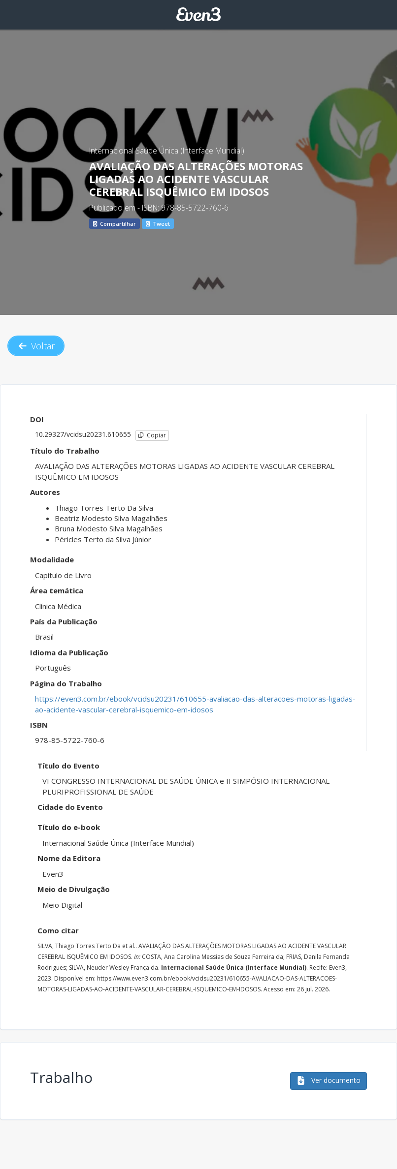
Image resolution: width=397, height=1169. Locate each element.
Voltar (36, 346)
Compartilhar (114, 223)
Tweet (158, 223)
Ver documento (329, 1080)
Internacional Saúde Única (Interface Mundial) (166, 150)
